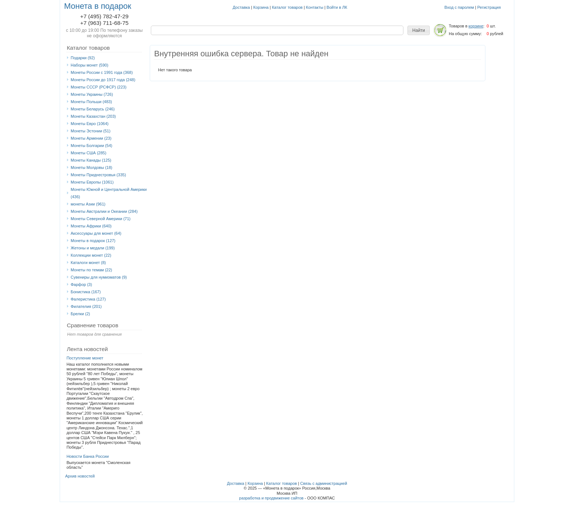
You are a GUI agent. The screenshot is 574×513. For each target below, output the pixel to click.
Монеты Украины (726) (92, 94)
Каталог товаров (287, 7)
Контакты (315, 7)
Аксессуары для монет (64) (96, 233)
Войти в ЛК (337, 7)
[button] (418, 30)
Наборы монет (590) (89, 65)
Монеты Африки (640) (91, 226)
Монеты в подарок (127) (93, 240)
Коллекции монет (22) (91, 255)
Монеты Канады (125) (91, 160)
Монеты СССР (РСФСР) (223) (98, 87)
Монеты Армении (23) (91, 138)
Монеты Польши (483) (91, 101)
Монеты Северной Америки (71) (101, 218)
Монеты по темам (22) (91, 270)
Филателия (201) (86, 306)
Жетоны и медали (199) (93, 248)
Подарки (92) (83, 58)
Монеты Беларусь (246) (93, 109)
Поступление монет (85, 358)
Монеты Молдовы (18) (91, 167)
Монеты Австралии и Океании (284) (104, 211)
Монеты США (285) (88, 153)
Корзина (261, 7)
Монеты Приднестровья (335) (98, 175)
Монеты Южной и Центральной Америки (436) (109, 193)
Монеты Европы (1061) (92, 182)
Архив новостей (80, 476)
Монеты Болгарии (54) (91, 145)
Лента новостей (87, 349)
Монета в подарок (97, 6)
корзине (476, 26)
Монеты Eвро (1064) (90, 123)
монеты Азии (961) (88, 204)
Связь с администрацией (323, 483)
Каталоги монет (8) (88, 262)
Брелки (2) (80, 314)
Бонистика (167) (86, 292)
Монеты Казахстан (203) (93, 116)
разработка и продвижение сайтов (271, 498)
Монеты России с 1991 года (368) (102, 72)
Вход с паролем (459, 7)
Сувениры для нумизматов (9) (99, 277)
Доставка (241, 7)
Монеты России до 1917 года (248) (103, 80)
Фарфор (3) (81, 284)
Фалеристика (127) (88, 299)
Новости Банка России (88, 456)
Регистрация (489, 7)
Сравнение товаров (92, 325)
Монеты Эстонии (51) (91, 131)
